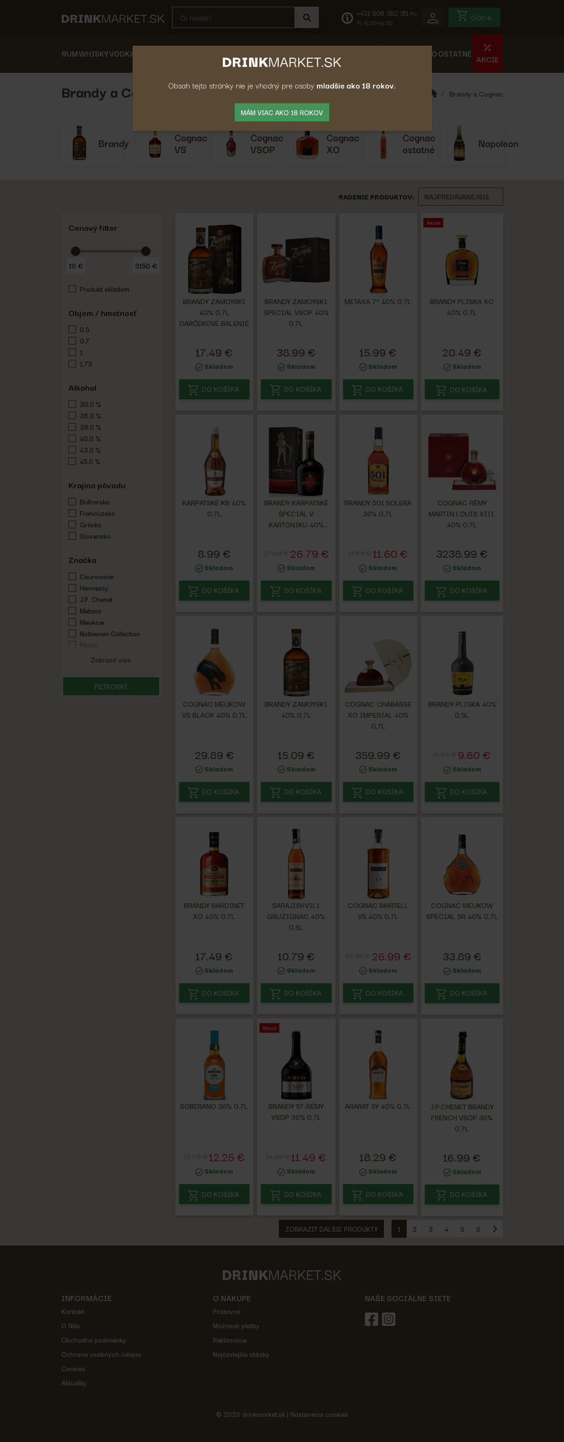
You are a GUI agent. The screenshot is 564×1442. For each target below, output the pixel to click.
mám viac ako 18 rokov (282, 112)
